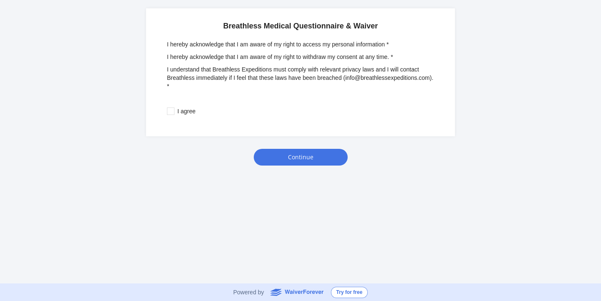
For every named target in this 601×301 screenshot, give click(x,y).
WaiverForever (297, 291)
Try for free (349, 292)
